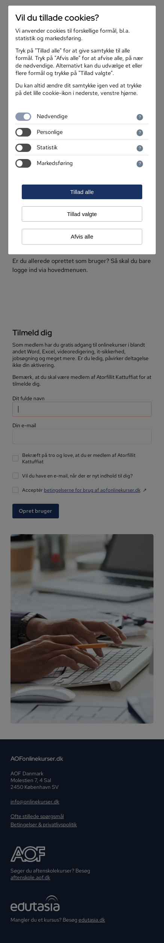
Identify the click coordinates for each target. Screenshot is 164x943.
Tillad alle (82, 192)
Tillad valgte (82, 214)
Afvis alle (82, 236)
